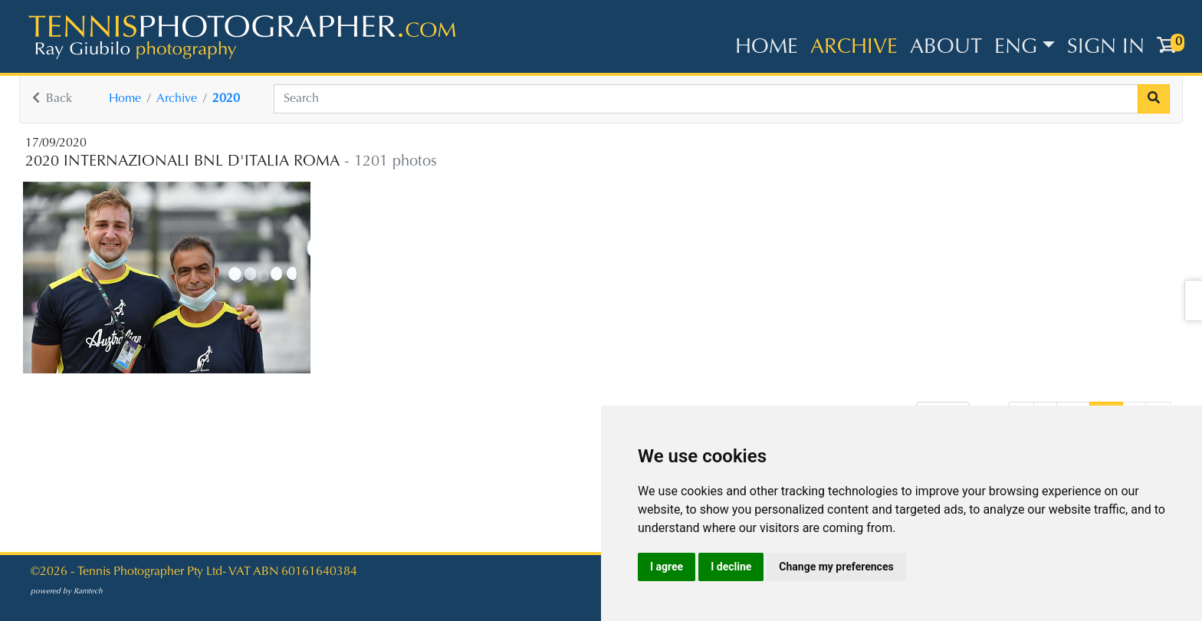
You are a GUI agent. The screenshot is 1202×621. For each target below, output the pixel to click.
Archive (854, 48)
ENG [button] (1015, 48)
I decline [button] (731, 566)
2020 (226, 99)
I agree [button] (666, 566)
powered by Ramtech (67, 592)
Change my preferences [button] (836, 566)
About (946, 48)
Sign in (1106, 48)
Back (52, 99)
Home (766, 48)
